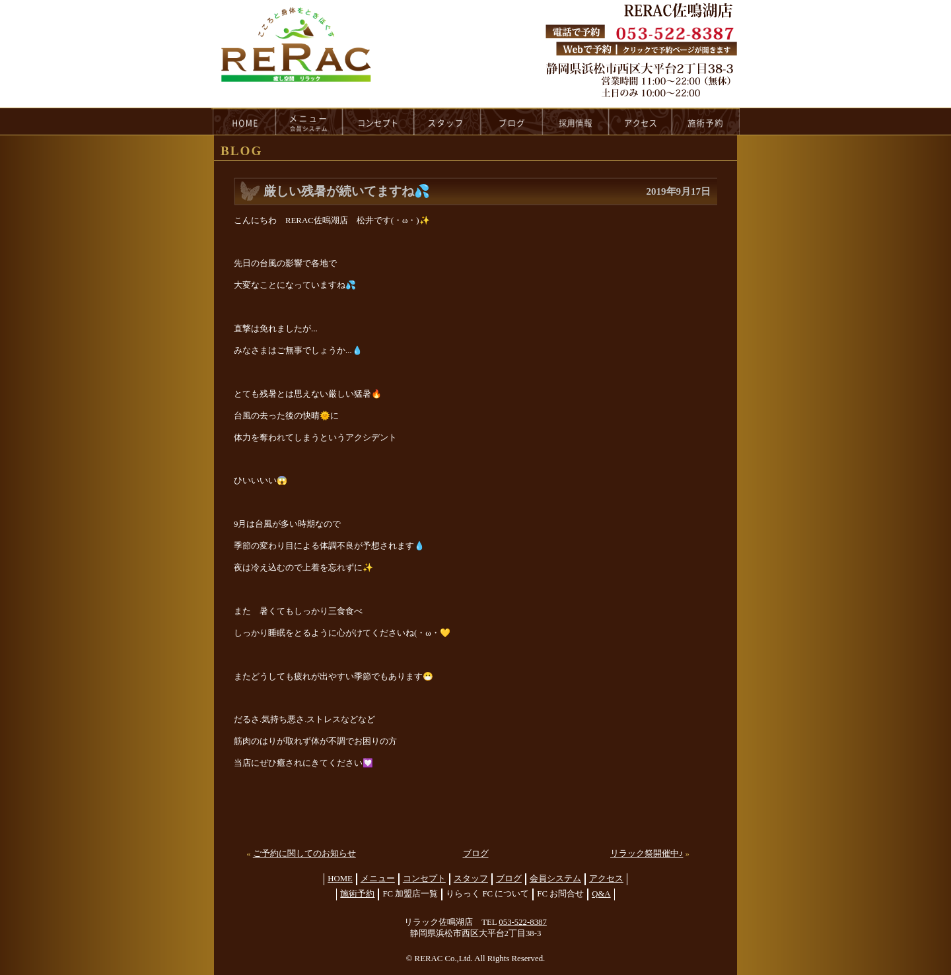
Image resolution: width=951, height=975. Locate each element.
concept (378, 121)
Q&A (601, 893)
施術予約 (357, 893)
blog (512, 121)
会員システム (555, 878)
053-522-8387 (523, 922)
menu (309, 121)
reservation (706, 121)
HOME (243, 121)
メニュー (378, 878)
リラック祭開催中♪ (646, 853)
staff (447, 121)
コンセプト (424, 878)
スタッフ (471, 878)
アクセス (606, 878)
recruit (576, 121)
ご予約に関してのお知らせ (304, 853)
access (640, 121)
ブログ (476, 853)
